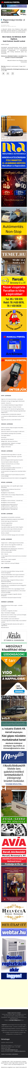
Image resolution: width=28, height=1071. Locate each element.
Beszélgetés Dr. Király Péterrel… (8, 492)
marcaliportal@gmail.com (15, 1020)
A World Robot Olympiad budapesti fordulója (11, 597)
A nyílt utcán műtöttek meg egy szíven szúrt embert (12, 535)
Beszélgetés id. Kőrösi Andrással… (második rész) (12, 500)
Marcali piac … (4, 437)
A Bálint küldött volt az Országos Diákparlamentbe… (12, 494)
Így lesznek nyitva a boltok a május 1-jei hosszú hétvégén (13, 614)
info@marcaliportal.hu (19, 1051)
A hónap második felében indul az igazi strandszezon (12, 574)
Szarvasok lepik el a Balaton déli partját (9, 462)
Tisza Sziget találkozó (5, 435)
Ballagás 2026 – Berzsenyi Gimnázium (9, 441)
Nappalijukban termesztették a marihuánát (10, 517)
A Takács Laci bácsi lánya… (7, 496)
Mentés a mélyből (5, 533)
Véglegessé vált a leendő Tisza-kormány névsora (11, 583)
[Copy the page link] (12, 73)
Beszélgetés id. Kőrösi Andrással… (8, 502)
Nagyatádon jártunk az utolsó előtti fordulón (11, 419)
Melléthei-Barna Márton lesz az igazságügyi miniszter (12, 588)
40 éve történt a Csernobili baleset (8, 616)
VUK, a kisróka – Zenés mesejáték (8, 559)
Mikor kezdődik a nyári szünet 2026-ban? (10, 618)
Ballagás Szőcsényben (6, 465)
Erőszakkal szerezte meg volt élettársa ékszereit (11, 529)
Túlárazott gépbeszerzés (6, 525)
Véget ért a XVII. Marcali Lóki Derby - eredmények (12, 399)
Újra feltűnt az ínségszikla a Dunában (9, 610)
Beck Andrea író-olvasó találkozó (8, 546)
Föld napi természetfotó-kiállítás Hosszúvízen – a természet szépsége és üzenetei (12, 468)
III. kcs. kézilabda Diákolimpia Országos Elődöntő (12, 405)
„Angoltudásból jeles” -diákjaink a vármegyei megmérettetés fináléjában (11, 444)
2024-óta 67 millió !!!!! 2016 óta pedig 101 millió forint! (12, 431)
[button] (26, 2)
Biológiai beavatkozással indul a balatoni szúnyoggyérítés (13, 478)
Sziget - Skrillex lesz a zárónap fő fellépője (10, 563)
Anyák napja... (4, 609)
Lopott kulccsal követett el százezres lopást (10, 531)
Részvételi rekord (5, 627)
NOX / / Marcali (4, 554)
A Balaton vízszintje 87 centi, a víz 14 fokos (10, 463)
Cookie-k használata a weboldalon (9, 1054)
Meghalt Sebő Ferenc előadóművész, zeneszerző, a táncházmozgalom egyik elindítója (12, 549)
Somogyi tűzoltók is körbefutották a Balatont (11, 414)
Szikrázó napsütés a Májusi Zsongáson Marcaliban (12, 427)
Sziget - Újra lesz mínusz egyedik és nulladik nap (11, 544)
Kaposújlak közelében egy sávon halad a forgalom (12, 527)
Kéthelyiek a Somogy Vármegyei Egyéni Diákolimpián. (13, 401)
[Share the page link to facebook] (3, 73)
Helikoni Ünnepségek (6, 561)
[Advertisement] (14, 993)
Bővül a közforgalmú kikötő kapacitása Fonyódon (12, 460)
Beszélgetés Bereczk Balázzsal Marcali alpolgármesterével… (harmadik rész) (9, 508)
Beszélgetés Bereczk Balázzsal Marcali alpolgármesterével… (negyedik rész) (9, 505)
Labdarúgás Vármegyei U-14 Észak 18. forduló (11, 407)
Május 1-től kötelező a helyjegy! (8, 612)
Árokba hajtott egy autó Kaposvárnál (9, 521)
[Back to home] (10, 2)
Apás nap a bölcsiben (5, 429)
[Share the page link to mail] (8, 73)
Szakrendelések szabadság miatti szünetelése (11, 433)
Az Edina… (3, 498)
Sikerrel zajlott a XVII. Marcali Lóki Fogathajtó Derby (12, 409)
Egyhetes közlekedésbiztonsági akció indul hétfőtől (12, 519)
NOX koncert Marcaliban (6, 552)
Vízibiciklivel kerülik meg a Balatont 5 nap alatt (11, 454)
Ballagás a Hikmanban (6, 446)
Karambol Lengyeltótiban (6, 523)
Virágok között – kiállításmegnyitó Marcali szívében (12, 542)
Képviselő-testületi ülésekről (7, 439)
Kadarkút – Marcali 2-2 (6, 403)
